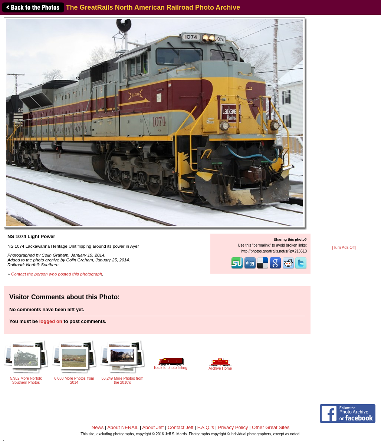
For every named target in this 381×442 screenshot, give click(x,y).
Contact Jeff (180, 427)
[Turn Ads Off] (344, 247)
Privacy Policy (233, 427)
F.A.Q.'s (205, 427)
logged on (50, 321)
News (98, 427)
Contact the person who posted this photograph (56, 273)
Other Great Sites (270, 427)
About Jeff (153, 427)
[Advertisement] (344, 130)
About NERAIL (122, 427)
